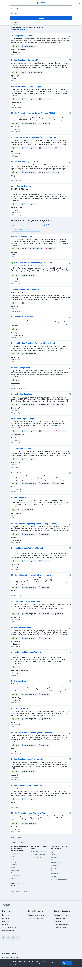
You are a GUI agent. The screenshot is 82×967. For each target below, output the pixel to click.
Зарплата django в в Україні (59, 879)
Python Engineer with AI (21, 628)
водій (52, 852)
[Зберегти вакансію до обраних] (70, 36)
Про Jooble (6, 915)
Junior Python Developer (21, 36)
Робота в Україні (8, 931)
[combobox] (7, 948)
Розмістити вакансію (35, 918)
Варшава (14, 864)
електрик (54, 868)
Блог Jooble (58, 921)
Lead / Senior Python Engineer (24, 418)
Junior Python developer (21, 186)
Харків (13, 873)
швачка (53, 876)
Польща (13, 862)
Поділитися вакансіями (36, 915)
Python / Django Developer (22, 368)
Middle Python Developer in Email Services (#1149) (33, 113)
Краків (13, 856)
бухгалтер (54, 860)
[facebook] (3, 938)
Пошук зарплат (59, 918)
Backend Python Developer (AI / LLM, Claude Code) (33, 343)
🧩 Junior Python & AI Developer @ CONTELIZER (32, 263)
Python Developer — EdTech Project (26, 785)
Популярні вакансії (17, 889)
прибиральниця (56, 862)
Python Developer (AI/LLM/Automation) (28, 759)
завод (53, 854)
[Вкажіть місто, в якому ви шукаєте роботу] (41, 13)
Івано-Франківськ (16, 875)
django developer (36, 857)
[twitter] (8, 938)
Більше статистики (19, 30)
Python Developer (19, 497)
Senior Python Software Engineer (25, 601)
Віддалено (14, 853)
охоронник (54, 873)
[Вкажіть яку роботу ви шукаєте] (41, 7)
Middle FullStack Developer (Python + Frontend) (32, 575)
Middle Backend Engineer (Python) (26, 162)
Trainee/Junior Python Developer (25, 289)
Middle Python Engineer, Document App (28, 813)
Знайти (41, 18)
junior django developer (38, 854)
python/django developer (38, 852)
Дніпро (13, 878)
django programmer (37, 860)
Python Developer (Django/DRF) (25, 60)
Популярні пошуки (19, 843)
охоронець (54, 857)
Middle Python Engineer (21, 236)
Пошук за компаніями (61, 924)
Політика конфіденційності (11, 957)
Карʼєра (5, 924)
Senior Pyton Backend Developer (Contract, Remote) (33, 137)
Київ (12, 859)
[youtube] (18, 938)
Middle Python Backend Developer (26, 86)
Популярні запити (60, 915)
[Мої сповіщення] (79, 2)
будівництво (55, 871)
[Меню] (3, 3)
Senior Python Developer (22, 317)
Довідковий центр (9, 927)
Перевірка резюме (60, 927)
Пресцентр (6, 921)
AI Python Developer (20, 708)
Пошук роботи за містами (19, 891)
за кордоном (15, 870)
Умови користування (9, 953)
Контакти (5, 918)
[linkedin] (13, 938)
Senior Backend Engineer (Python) (26, 652)
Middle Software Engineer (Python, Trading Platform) (34, 524)
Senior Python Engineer (21, 448)
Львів (13, 867)
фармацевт (54, 865)
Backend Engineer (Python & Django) (27, 548)
